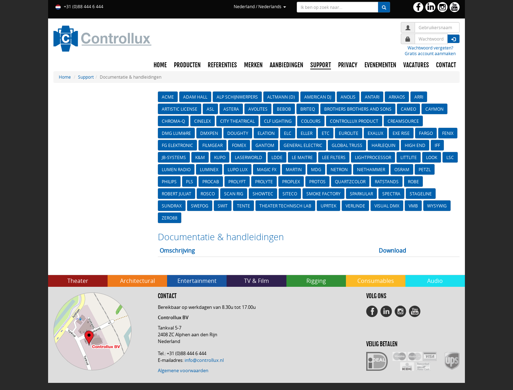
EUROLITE (348, 133)
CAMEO (408, 109)
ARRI (418, 97)
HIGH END (415, 145)
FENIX (448, 133)
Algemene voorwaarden (183, 370)
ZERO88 (169, 218)
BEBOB (284, 109)
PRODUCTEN (187, 65)
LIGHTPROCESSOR (373, 157)
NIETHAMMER (371, 169)
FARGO (426, 133)
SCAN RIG (233, 193)
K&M (200, 157)
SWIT (223, 206)
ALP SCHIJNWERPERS (237, 97)
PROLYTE (264, 181)
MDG (316, 169)
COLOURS (311, 121)
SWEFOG (199, 206)
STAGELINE (421, 193)
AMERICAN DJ (317, 97)
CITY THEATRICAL (237, 121)
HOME (160, 65)
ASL (210, 109)
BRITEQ (307, 109)
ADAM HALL (195, 97)
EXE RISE (401, 133)
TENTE (243, 206)
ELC (287, 133)
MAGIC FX (266, 169)
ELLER (306, 133)
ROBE (413, 181)
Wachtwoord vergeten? (430, 48)
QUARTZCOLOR (350, 181)
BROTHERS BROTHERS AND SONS (358, 109)
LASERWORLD (248, 157)
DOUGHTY (237, 133)
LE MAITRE (302, 157)
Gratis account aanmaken (430, 53)
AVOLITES (258, 109)
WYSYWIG (437, 206)
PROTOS (317, 181)
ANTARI (372, 97)
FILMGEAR (212, 145)
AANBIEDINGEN (286, 65)
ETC (326, 133)
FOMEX (239, 145)
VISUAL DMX (386, 206)
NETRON (339, 169)
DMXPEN (209, 133)
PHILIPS (169, 181)
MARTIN (294, 169)
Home (65, 77)
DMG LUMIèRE (176, 133)
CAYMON (434, 109)
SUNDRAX (172, 206)
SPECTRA (391, 193)
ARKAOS (397, 97)
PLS (189, 181)
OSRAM (401, 169)
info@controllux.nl (204, 360)
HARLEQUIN (383, 145)
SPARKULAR (361, 193)
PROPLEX (291, 181)
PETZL (425, 169)
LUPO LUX (238, 169)
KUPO (220, 157)
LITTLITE (408, 157)
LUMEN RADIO (176, 169)
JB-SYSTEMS (174, 157)
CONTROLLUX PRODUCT (354, 121)
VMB (413, 206)
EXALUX (375, 133)
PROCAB (210, 181)
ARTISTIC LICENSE (179, 109)
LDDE (277, 157)
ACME (168, 97)
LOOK (431, 157)
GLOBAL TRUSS (347, 145)
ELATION (266, 133)
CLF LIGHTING (278, 121)
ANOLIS (348, 97)
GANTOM (264, 145)
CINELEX (202, 121)
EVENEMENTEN (380, 65)
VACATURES (416, 65)
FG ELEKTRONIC (177, 145)
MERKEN (253, 65)
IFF (437, 145)
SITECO (290, 193)
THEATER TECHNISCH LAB (285, 206)
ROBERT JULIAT (176, 193)
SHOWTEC (263, 193)
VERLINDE (355, 206)
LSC (450, 157)
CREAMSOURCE (403, 121)
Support (86, 77)
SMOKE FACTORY (323, 193)
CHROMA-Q (173, 121)
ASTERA (231, 109)
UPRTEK (328, 206)
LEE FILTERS (334, 157)
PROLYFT (237, 181)
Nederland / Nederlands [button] (260, 6)
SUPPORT (320, 65)
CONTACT (446, 65)
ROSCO (208, 193)
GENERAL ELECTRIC (303, 145)
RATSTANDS (387, 181)
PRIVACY (347, 65)
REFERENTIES (222, 65)
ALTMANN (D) (281, 97)
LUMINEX (209, 169)
